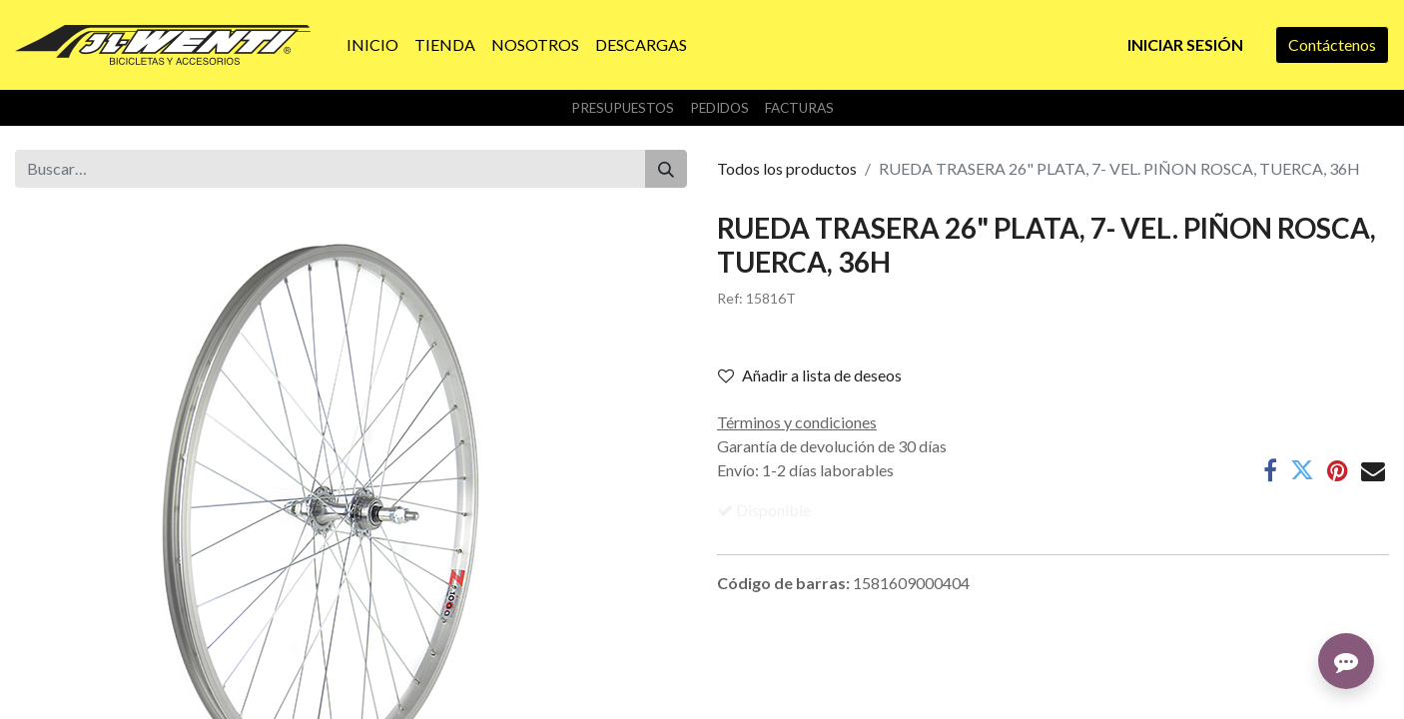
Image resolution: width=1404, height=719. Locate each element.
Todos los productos (787, 168)
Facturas (799, 108)
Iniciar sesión (1185, 44)
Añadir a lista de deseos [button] (810, 374)
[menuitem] (372, 45)
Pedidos (719, 108)
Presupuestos (622, 108)
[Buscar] (666, 169)
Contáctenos (1332, 44)
